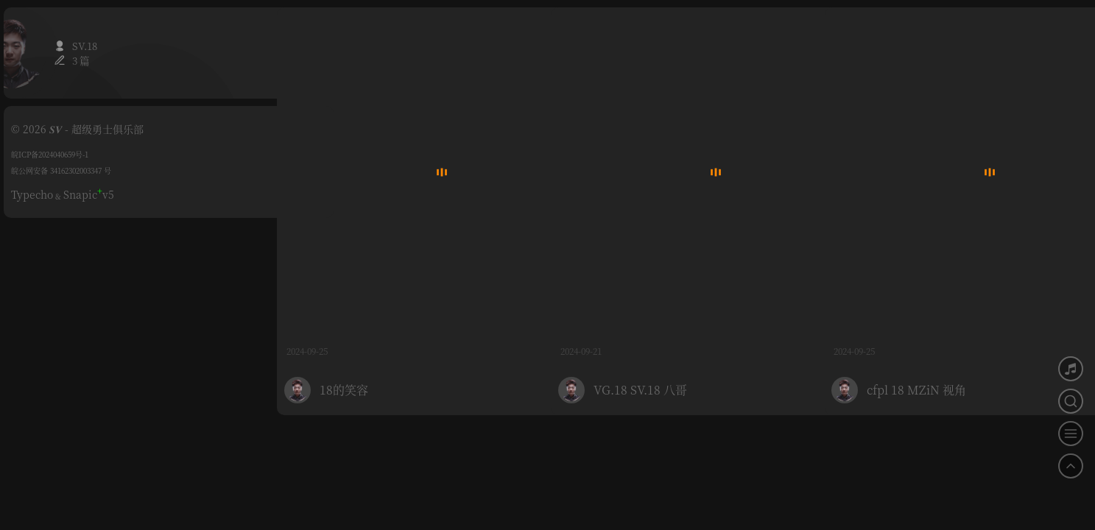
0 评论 (522, 287)
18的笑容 (344, 327)
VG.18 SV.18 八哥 (640, 327)
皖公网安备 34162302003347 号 (61, 170)
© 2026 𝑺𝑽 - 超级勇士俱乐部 (77, 128)
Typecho (32, 194)
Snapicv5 (88, 194)
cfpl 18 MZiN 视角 (916, 327)
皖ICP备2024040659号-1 (49, 154)
